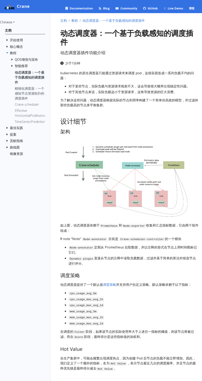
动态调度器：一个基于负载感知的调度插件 (113, 20)
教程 (74, 20)
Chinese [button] (6, 22)
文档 (63, 20)
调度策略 (109, 284)
